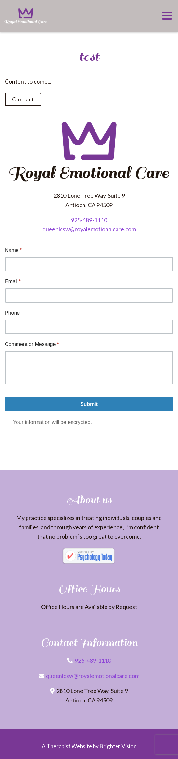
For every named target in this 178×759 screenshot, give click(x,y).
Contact (23, 99)
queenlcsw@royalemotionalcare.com (89, 229)
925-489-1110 (89, 220)
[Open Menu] (167, 16)
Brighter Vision (118, 746)
